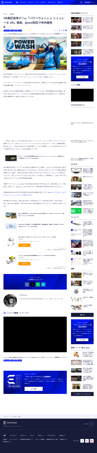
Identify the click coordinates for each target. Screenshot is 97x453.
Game (12, 30)
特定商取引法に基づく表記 (52, 439)
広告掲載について (63, 439)
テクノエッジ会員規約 (40, 439)
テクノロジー (23, 2)
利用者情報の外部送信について (26, 439)
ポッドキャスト (52, 2)
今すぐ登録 (33, 388)
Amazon (24, 245)
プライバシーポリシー (13, 439)
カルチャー (43, 2)
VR (15, 30)
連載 (17, 2)
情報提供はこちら (7, 441)
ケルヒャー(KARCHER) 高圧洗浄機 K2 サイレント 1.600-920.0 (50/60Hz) (36, 255)
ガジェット (31, 2)
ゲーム (37, 2)
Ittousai (9, 26)
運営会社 (5, 439)
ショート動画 (12, 313)
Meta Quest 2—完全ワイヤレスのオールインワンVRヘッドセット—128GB (37, 237)
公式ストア (60, 2)
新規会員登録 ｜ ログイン (90, 2)
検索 (81, 2)
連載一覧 (82, 314)
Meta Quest (6, 30)
